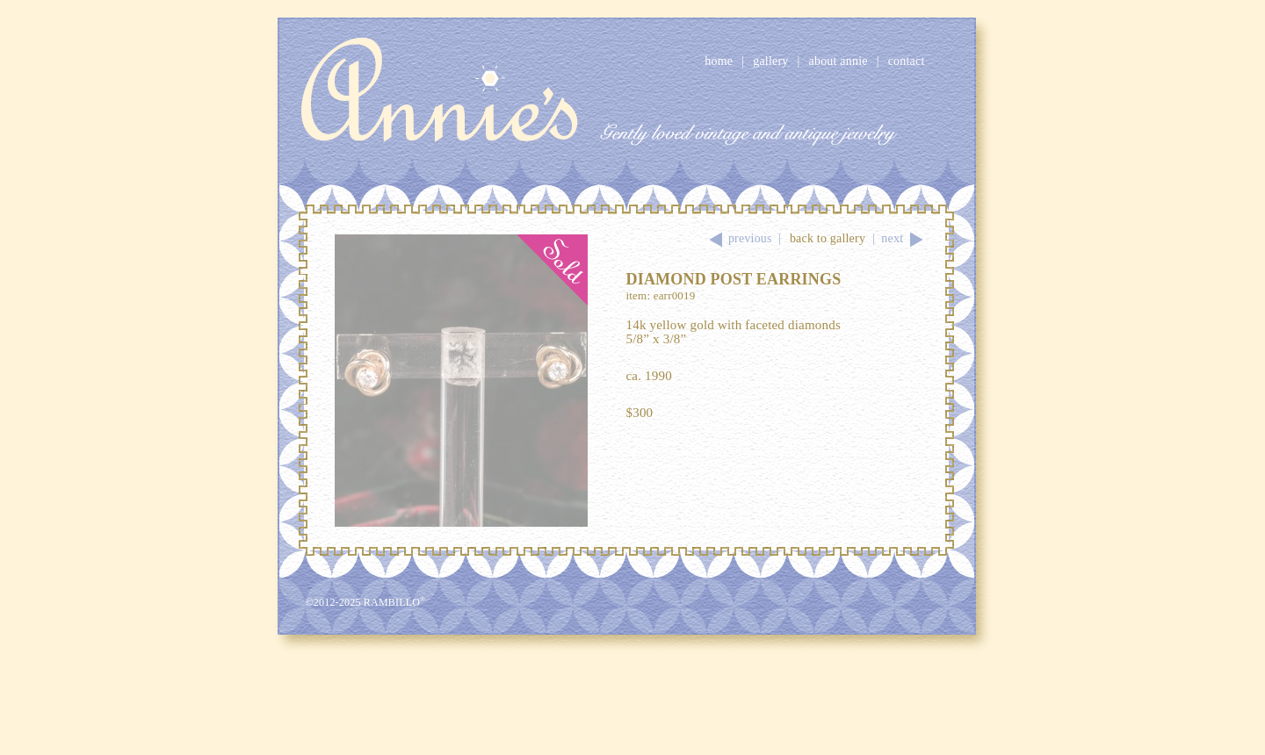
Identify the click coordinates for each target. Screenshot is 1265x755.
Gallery (770, 61)
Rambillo (395, 602)
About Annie (838, 61)
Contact (906, 61)
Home (719, 61)
